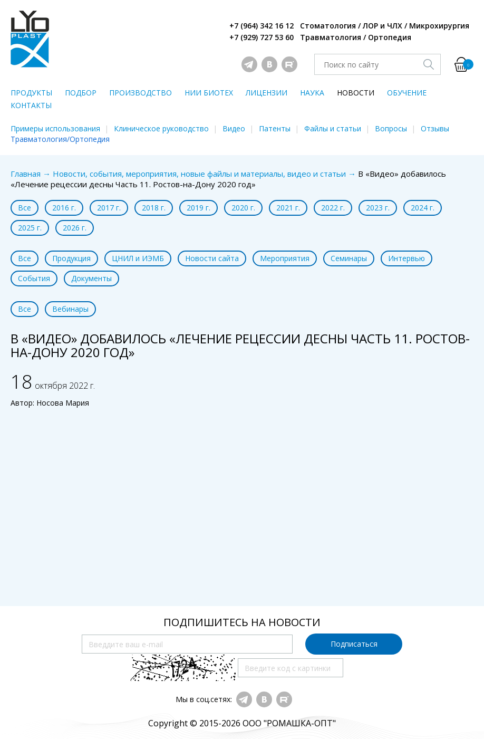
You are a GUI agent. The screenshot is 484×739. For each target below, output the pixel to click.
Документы (91, 278)
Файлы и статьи (332, 128)
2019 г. (198, 208)
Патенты (275, 128)
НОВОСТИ (355, 93)
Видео (233, 128)
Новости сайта (212, 258)
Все (24, 208)
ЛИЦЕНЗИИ (266, 93)
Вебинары (70, 309)
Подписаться (354, 644)
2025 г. (30, 228)
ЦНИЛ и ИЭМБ (138, 258)
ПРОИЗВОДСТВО (140, 93)
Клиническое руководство (161, 128)
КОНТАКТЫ (31, 105)
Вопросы (391, 128)
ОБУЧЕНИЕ (407, 93)
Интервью (406, 258)
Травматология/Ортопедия (60, 139)
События (34, 278)
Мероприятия (284, 258)
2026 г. (74, 228)
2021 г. (288, 208)
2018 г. (154, 208)
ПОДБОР (80, 93)
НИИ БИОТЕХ (209, 93)
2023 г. (378, 208)
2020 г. (243, 208)
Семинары (349, 258)
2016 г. (64, 208)
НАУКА (312, 93)
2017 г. (109, 208)
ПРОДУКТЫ (31, 93)
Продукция (71, 258)
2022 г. (333, 208)
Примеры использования (55, 128)
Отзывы (435, 128)
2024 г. (422, 208)
